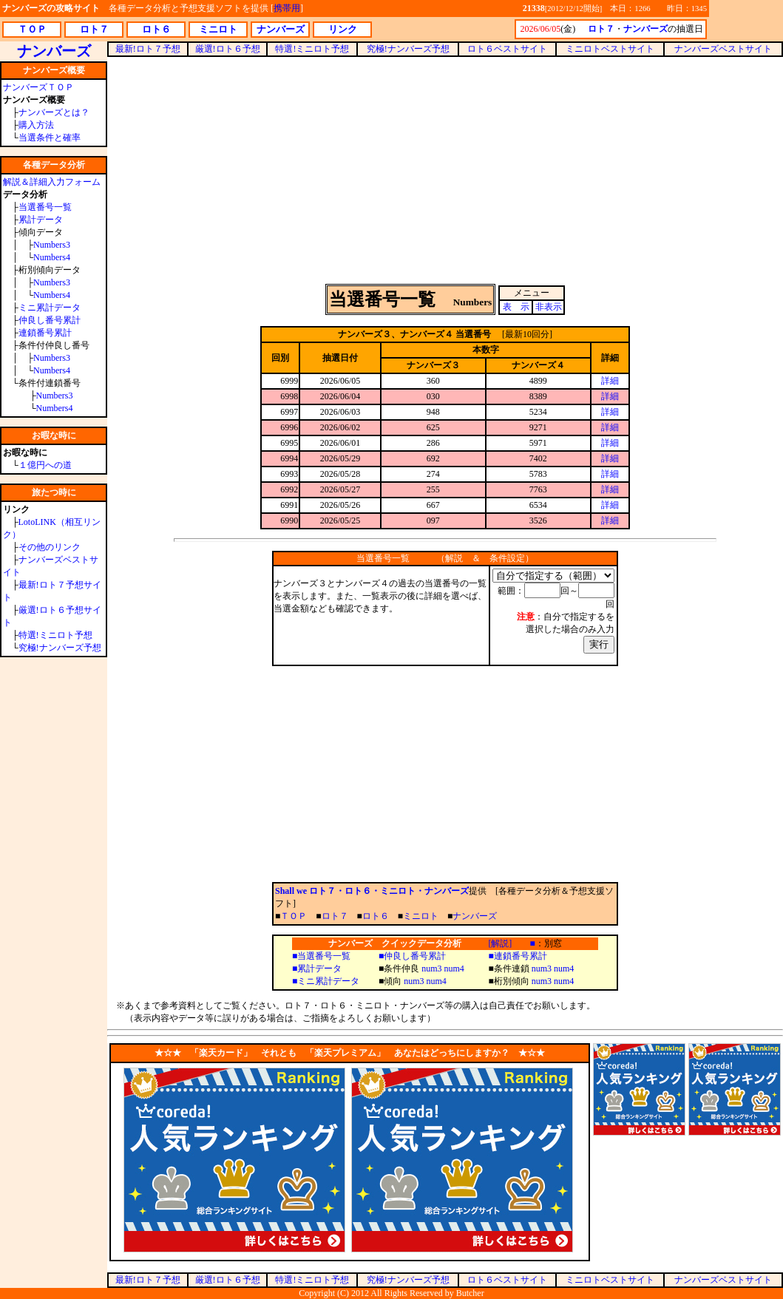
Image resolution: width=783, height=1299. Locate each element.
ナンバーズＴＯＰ (38, 87)
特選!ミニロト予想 (55, 635)
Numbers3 (51, 245)
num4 (454, 968)
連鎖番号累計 (45, 333)
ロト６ (375, 916)
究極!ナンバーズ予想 (59, 647)
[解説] (500, 943)
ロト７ (335, 916)
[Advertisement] (445, 169)
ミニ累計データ (49, 307)
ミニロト (420, 916)
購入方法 (36, 125)
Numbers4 (51, 257)
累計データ (40, 219)
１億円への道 (45, 465)
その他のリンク (49, 547)
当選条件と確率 (49, 137)
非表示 (548, 307)
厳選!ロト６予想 (227, 49)
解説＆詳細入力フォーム (52, 182)
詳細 (610, 381)
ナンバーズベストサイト (723, 49)
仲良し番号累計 (49, 320)
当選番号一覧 (45, 207)
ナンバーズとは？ (53, 112)
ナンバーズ (474, 916)
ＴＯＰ (293, 916)
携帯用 (287, 8)
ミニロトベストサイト (610, 49)
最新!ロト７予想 (147, 49)
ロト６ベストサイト (507, 49)
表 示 (516, 307)
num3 (431, 968)
